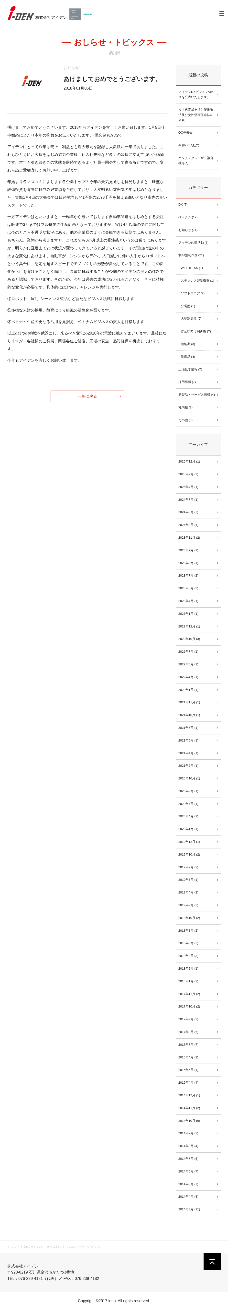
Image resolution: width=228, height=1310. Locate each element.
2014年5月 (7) (188, 1184)
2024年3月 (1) (188, 525)
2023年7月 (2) (188, 575)
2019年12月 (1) (189, 842)
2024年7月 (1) (188, 499)
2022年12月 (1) (189, 626)
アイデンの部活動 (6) (193, 242)
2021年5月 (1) (188, 740)
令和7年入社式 (188, 145)
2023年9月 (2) (188, 550)
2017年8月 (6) (188, 1032)
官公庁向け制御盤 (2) (196, 331)
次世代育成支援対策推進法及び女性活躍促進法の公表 (195, 115)
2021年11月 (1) (189, 702)
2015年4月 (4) (188, 1082)
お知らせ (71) (188, 230)
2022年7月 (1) (188, 651)
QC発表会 (185, 132)
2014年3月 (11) (189, 1209)
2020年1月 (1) (188, 829)
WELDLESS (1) (192, 268)
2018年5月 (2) (188, 943)
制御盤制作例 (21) (191, 255)
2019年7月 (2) (188, 867)
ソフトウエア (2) (193, 293)
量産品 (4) (188, 357)
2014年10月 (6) (189, 1121)
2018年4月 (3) (188, 956)
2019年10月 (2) (189, 854)
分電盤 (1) (188, 306)
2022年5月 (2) (188, 664)
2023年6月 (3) (188, 588)
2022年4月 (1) (188, 677)
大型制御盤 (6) (191, 318)
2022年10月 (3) (189, 639)
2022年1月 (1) (188, 690)
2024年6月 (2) (188, 512)
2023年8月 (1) (188, 563)
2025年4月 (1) (188, 487)
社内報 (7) (185, 407)
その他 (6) (185, 420)
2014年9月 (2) (188, 1133)
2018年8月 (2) (188, 930)
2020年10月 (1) (189, 778)
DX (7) (183, 204)
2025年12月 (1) (189, 461)
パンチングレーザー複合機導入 (195, 160)
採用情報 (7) (187, 382)
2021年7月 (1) (188, 728)
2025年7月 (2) (188, 474)
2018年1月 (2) (188, 981)
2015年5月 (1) (188, 1070)
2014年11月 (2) (189, 1108)
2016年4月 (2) (188, 1057)
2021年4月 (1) (188, 753)
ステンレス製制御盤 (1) (197, 280)
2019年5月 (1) (188, 879)
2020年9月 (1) (188, 791)
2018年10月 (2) (189, 918)
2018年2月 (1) (188, 968)
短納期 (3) (188, 344)
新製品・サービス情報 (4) (196, 394)
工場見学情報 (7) (190, 369)
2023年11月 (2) (189, 537)
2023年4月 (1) (188, 601)
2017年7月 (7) (188, 1044)
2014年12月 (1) (189, 1095)
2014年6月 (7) (188, 1171)
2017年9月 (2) (188, 1019)
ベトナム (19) (188, 217)
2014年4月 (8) (188, 1196)
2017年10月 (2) (189, 1006)
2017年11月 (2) (189, 994)
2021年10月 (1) (189, 715)
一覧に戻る (87, 396)
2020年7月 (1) (188, 804)
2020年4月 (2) (188, 816)
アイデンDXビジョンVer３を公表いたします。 (195, 94)
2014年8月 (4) (188, 1146)
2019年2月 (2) (188, 905)
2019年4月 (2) (188, 892)
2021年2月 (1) (188, 765)
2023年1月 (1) (188, 613)
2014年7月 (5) (188, 1158)
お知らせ (71, 68)
